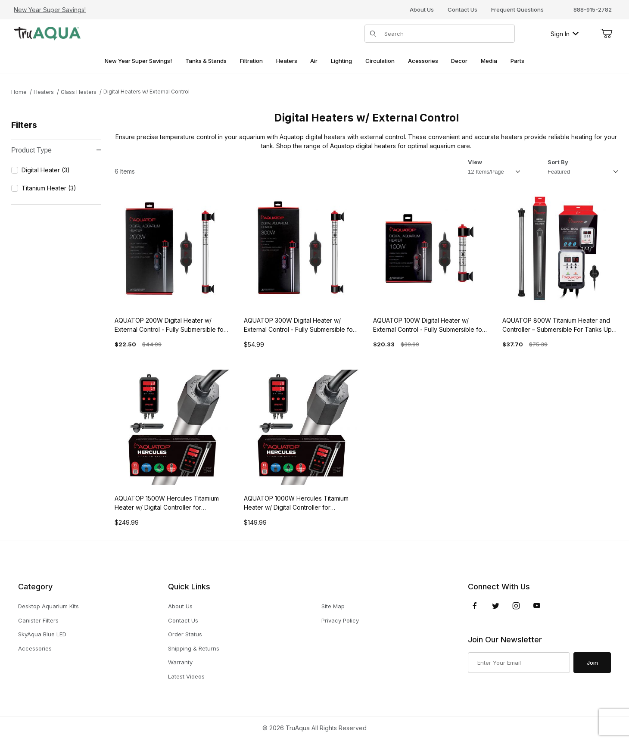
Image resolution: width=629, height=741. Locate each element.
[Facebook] (475, 606)
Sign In (565, 33)
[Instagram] (516, 606)
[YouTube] (537, 606)
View (475, 162)
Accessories (35, 648)
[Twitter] (496, 606)
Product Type (56, 150)
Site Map (333, 606)
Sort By (558, 162)
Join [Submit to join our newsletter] (592, 662)
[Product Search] (446, 33)
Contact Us (462, 9)
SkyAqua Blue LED (42, 634)
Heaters (44, 92)
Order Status (185, 634)
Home (19, 92)
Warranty (180, 662)
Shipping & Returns (193, 648)
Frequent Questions (517, 9)
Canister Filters (38, 620)
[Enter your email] (519, 662)
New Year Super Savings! (50, 9)
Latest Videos (186, 676)
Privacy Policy (340, 620)
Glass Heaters (79, 92)
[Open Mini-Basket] (606, 34)
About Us (422, 9)
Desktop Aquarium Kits (48, 606)
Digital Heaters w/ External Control (146, 91)
